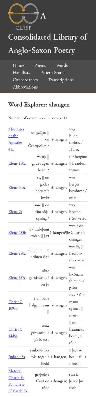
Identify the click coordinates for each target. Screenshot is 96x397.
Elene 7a (15, 212)
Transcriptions (60, 80)
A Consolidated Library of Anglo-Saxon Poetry (47, 33)
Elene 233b (17, 233)
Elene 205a (17, 188)
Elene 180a (17, 163)
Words (62, 65)
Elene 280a (17, 254)
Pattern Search (53, 72)
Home (18, 65)
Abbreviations (25, 87)
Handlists (21, 72)
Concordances (25, 80)
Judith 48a (16, 357)
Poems (40, 65)
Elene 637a (17, 278)
